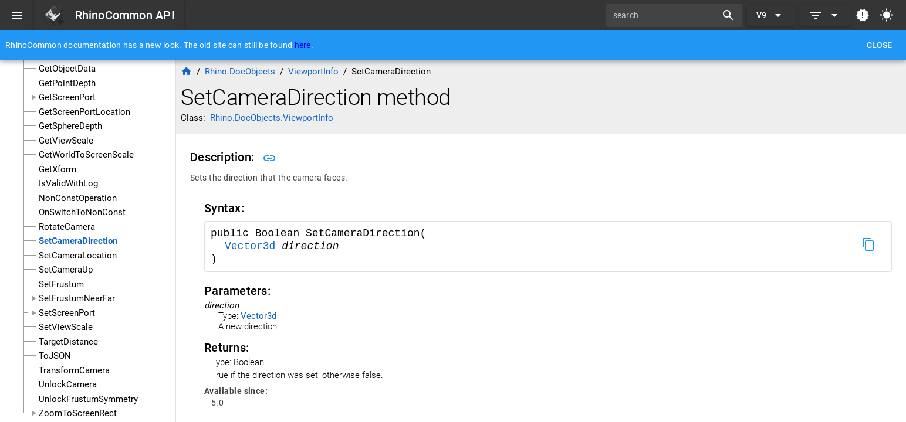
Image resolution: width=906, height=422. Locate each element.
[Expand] (825, 15)
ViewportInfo (313, 71)
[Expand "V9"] (771, 15)
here (303, 45)
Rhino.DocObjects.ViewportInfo (271, 118)
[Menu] (17, 15)
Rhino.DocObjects (240, 71)
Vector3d (253, 246)
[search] (665, 15)
